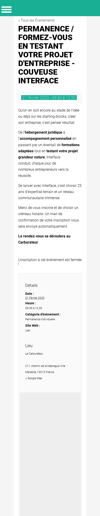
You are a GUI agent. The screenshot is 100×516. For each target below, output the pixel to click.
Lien (27, 330)
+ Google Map (33, 378)
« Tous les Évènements (36, 20)
